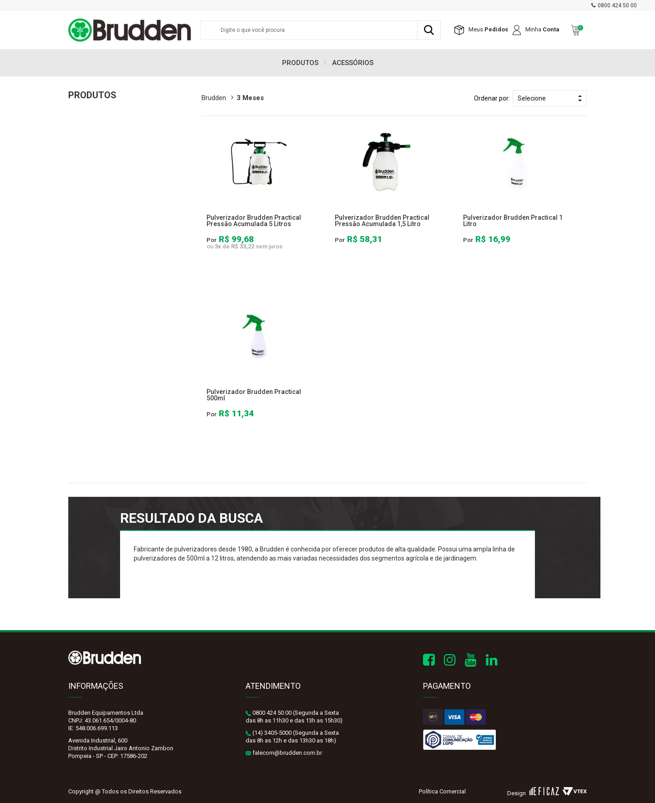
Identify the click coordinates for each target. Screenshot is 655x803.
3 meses (250, 98)
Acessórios (352, 63)
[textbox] (320, 30)
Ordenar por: (492, 98)
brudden (214, 98)
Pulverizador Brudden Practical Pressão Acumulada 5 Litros (254, 220)
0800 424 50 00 (617, 5)
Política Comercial (442, 791)
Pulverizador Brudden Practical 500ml (254, 395)
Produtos (300, 63)
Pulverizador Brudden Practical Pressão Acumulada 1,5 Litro (382, 220)
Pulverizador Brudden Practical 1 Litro (513, 220)
